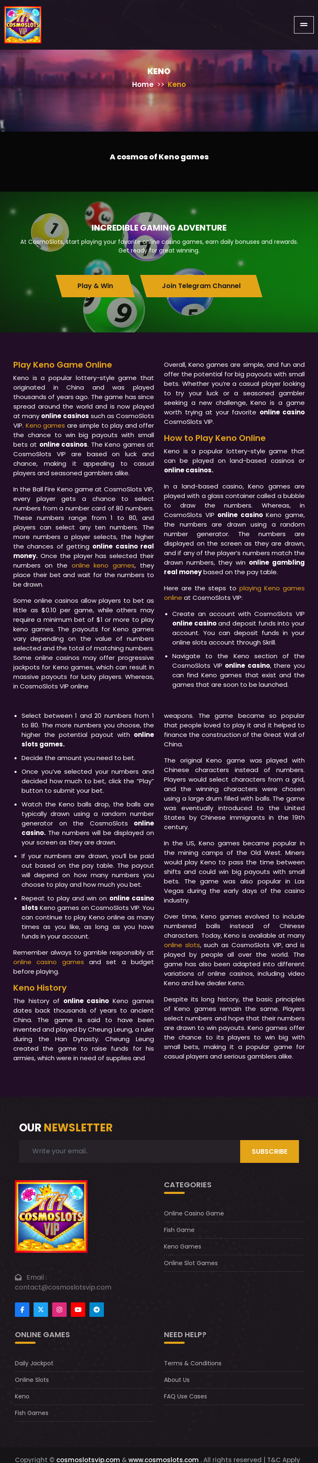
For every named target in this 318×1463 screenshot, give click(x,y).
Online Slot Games (191, 1263)
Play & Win (95, 286)
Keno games (45, 425)
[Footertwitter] (41, 1309)
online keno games (103, 565)
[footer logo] (51, 1215)
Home (143, 84)
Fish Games (31, 1413)
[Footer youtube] (78, 1309)
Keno (22, 1396)
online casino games (48, 962)
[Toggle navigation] (304, 25)
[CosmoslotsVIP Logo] (22, 25)
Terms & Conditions (193, 1363)
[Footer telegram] (96, 1309)
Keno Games (182, 1246)
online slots (182, 945)
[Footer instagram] (59, 1309)
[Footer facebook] (22, 1309)
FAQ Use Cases (185, 1396)
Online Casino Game (194, 1213)
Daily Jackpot (34, 1363)
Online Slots (32, 1380)
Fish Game (179, 1230)
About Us (177, 1380)
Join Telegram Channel (201, 286)
